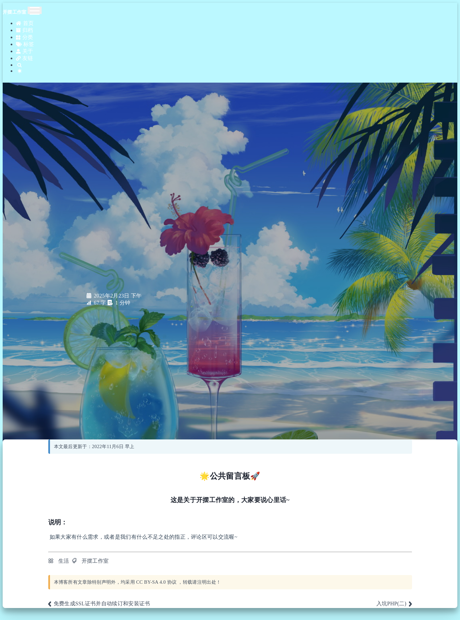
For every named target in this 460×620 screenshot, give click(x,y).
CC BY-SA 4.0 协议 (156, 582)
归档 (24, 28)
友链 (24, 52)
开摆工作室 (95, 561)
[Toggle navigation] (35, 10)
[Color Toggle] (236, 64)
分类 (24, 34)
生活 (63, 561)
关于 (24, 46)
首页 (24, 22)
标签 (24, 40)
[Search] (236, 58)
